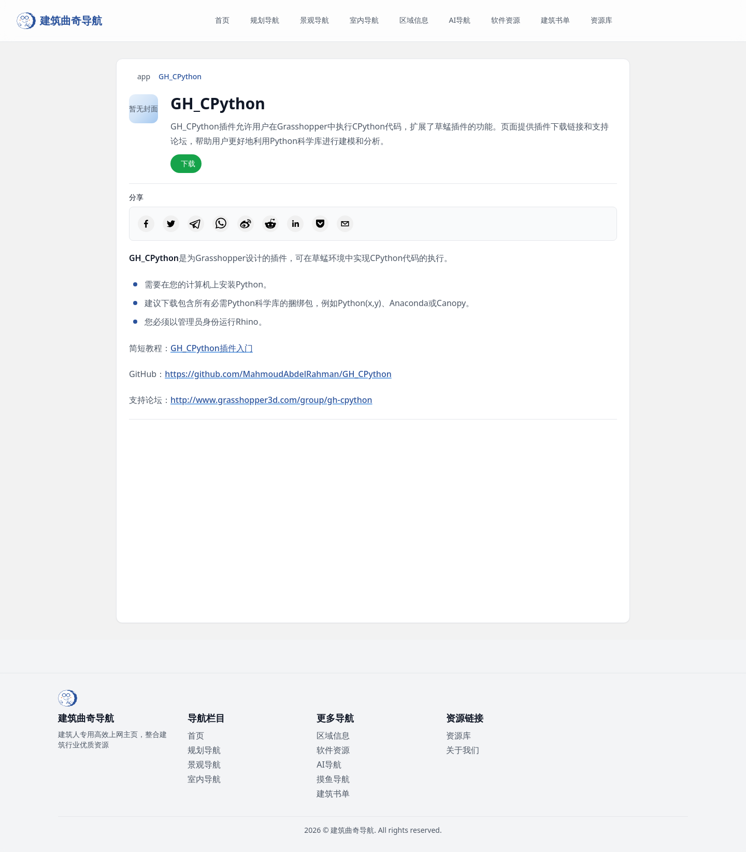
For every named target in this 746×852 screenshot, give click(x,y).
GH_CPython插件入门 (211, 348)
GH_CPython (180, 76)
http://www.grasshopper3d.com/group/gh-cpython (271, 400)
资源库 (458, 735)
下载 (188, 163)
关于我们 (462, 750)
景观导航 (204, 764)
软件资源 (333, 750)
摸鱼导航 (333, 779)
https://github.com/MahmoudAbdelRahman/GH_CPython (278, 374)
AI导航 (329, 764)
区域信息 (333, 735)
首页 (196, 735)
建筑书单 (333, 793)
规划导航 (204, 750)
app (143, 76)
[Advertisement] (373, 521)
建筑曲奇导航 (352, 830)
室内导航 (204, 779)
